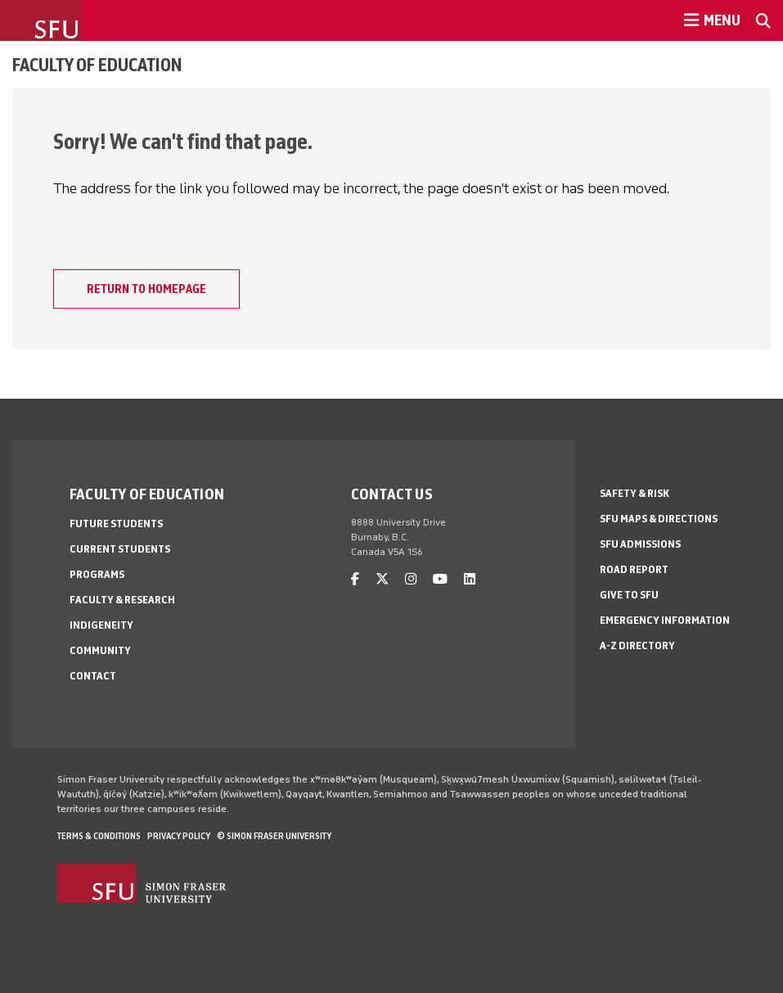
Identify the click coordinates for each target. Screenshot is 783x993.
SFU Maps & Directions (659, 519)
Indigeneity (101, 625)
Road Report (634, 569)
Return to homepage (146, 289)
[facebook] (355, 579)
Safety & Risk (634, 493)
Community (100, 650)
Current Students (120, 549)
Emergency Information (665, 620)
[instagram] (410, 579)
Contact (93, 676)
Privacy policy (178, 836)
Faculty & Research (122, 600)
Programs (97, 574)
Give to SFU (629, 595)
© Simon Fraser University (274, 836)
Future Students (116, 523)
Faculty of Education (97, 64)
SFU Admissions (640, 544)
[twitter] (382, 579)
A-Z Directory (637, 645)
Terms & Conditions (99, 836)
